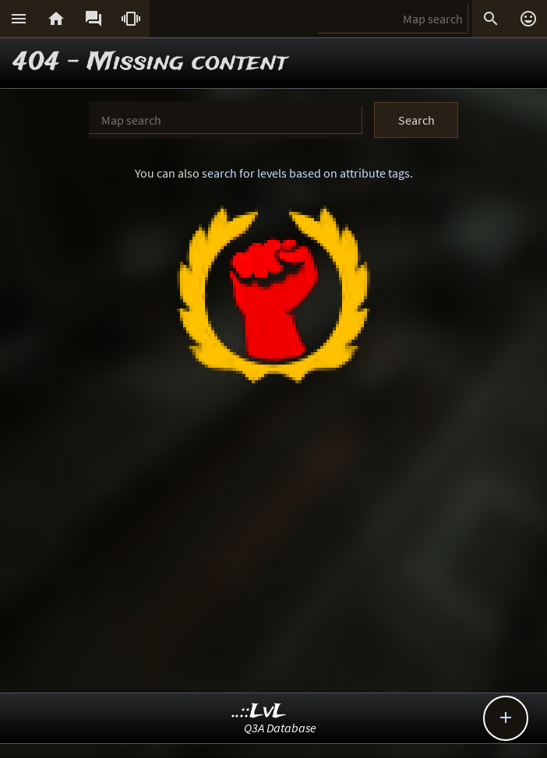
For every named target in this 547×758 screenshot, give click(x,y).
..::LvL (259, 711)
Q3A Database (280, 727)
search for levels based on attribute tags (306, 173)
